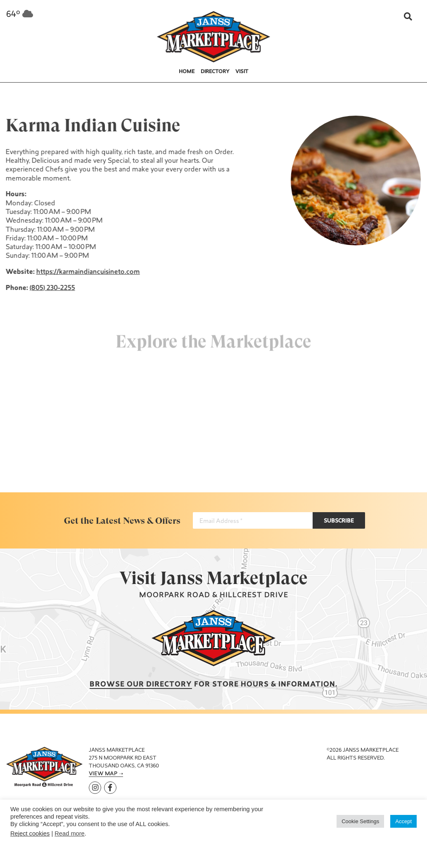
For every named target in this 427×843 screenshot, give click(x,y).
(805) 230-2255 (51, 288)
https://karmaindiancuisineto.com (87, 272)
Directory (215, 71)
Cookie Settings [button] (360, 821)
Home (187, 71)
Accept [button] (403, 821)
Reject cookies (30, 833)
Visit (241, 71)
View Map (103, 774)
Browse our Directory (141, 684)
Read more (70, 833)
